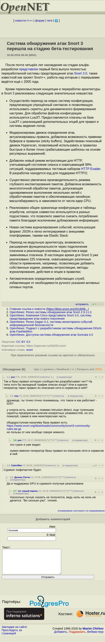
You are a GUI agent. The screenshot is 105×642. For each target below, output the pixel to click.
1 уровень (47, 369)
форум (39, 20)
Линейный (62, 369)
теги (49, 20)
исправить (82, 304)
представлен (28, 69)
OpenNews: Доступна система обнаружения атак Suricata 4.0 (51, 334)
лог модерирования (95, 511)
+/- (72, 369)
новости (20, 20)
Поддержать (77, 636)
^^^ (50, 396)
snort (29, 349)
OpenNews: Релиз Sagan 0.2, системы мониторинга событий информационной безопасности (51, 323)
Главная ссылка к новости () (49, 309)
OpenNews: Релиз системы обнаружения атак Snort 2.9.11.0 (51, 312)
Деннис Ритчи (22, 477)
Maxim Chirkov (93, 633)
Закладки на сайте (14, 631)
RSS (99, 369)
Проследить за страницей (12, 636)
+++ (30, 20)
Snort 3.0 (80, 73)
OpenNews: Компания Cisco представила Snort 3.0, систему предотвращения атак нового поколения (50, 317)
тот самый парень (28, 491)
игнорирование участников (71, 511)
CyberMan (16, 465)
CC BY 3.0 (23, 341)
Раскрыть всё (85, 369)
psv (13, 377)
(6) (23, 369)
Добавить (60, 636)
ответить (44, 377)
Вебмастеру (95, 636)
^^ (46, 396)
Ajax (36, 369)
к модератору (64, 377)
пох (16, 396)
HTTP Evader (90, 169)
